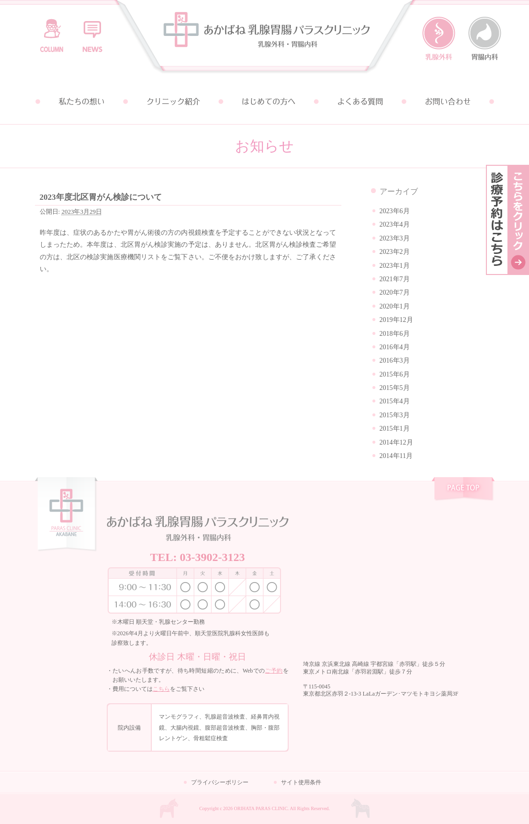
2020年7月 (395, 292)
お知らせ (92, 31)
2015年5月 (395, 387)
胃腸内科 (484, 38)
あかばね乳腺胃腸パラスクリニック (265, 39)
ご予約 (273, 670)
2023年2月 (395, 251)
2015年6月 (395, 374)
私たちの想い (81, 101)
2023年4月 (395, 224)
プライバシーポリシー (219, 782)
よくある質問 (357, 101)
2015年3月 (395, 415)
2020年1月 (395, 306)
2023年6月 (395, 211)
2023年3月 (395, 238)
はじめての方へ (265, 101)
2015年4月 (395, 401)
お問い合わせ (449, 101)
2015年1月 (395, 428)
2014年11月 (396, 455)
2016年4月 (395, 347)
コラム (51, 31)
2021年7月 (395, 279)
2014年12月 (396, 442)
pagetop (463, 490)
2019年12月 (396, 319)
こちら (161, 689)
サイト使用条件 (301, 782)
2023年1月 (395, 265)
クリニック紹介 (173, 101)
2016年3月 (395, 360)
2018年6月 (395, 333)
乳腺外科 (439, 38)
